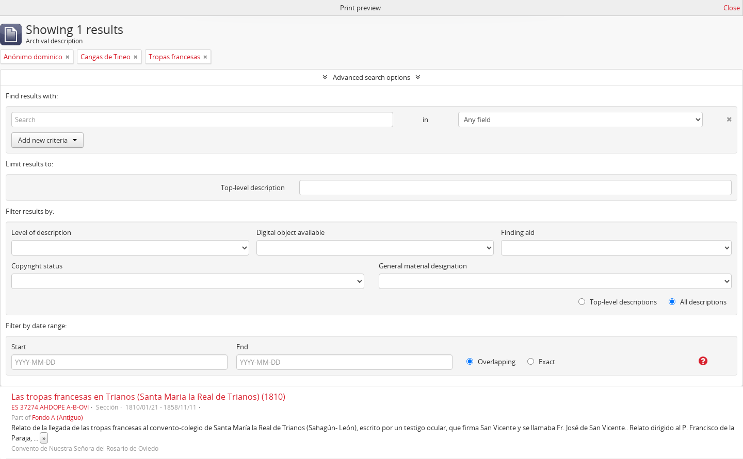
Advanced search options (371, 77)
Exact (541, 361)
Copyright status (36, 265)
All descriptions (697, 302)
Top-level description (253, 187)
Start (18, 346)
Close (731, 7)
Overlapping (490, 361)
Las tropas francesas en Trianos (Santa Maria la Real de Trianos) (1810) (148, 396)
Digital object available (290, 232)
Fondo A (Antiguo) (57, 417)
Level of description (41, 232)
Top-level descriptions (617, 302)
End (242, 346)
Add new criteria (47, 140)
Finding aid (518, 232)
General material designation (423, 265)
